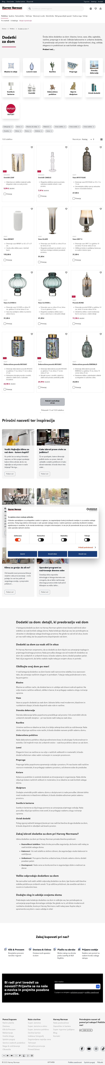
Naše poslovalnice (61, 1023)
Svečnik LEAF (9, 178)
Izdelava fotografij (36, 1036)
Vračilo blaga (8, 1036)
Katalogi (93, 1)
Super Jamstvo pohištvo (38, 1029)
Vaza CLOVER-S (10, 303)
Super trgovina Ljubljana (63, 1029)
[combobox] (57, 8)
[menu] (52, 18)
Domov (4, 28)
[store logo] (12, 8)
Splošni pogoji (9, 1039)
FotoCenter (10, 1)
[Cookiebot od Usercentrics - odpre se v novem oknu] (88, 509)
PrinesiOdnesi (34, 1049)
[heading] (8, 127)
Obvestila (7, 1049)
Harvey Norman (60, 1019)
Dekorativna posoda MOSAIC (15, 364)
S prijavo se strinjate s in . (77, 992)
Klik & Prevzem (9, 1029)
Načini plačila (8, 1023)
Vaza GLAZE (43, 239)
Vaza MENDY (9, 239)
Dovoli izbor (52, 554)
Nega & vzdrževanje (11, 1046)
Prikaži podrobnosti (85, 547)
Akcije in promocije (25, 21)
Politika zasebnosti (75, 1062)
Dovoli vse (82, 554)
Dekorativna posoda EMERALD (85, 364)
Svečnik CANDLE (44, 178)
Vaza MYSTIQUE (79, 178)
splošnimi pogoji (77, 992)
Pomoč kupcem (10, 1019)
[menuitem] (4, 16)
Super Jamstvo (34, 1023)
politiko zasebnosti (92, 992)
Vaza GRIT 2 (77, 239)
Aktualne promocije (36, 1046)
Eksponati (30, 1)
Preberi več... (49, 49)
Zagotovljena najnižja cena (39, 1039)
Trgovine (86, 1)
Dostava (6, 1026)
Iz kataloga (14, 21)
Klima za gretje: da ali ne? (17, 567)
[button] (90, 8)
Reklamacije (8, 1033)
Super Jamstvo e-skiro (37, 1026)
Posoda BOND (78, 303)
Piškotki (100, 1062)
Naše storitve (34, 1019)
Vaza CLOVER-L (44, 303)
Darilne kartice (20, 1)
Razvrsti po (77, 139)
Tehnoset (32, 1043)
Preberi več (10, 474)
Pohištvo (12, 28)
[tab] (52, 129)
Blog (3, 1)
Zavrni (22, 554)
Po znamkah (5, 21)
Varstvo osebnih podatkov (14, 1043)
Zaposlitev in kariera (62, 1026)
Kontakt (100, 1)
